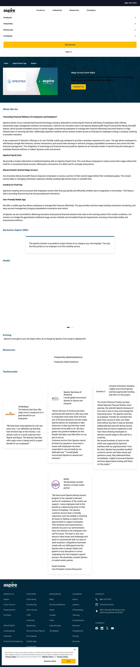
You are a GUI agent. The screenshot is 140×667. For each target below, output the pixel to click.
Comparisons (78, 620)
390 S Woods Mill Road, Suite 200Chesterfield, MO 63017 (110, 611)
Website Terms (47, 657)
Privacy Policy (11, 657)
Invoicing (30, 620)
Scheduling (31, 605)
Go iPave (7, 615)
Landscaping (9, 631)
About (75, 599)
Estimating (31, 599)
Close (68, 661)
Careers (75, 605)
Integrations (77, 631)
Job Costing (31, 610)
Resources (76, 10)
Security (76, 641)
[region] (40, 656)
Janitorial (7, 636)
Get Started (70, 45)
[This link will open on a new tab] (70, 359)
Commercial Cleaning (13, 641)
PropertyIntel (9, 610)
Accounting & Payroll (35, 631)
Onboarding (77, 610)
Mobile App (31, 641)
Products (42, 10)
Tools (51, 620)
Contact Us (78, 87)
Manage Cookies (50, 661)
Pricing (75, 636)
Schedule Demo (104, 604)
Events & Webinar (57, 605)
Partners (76, 626)
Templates (54, 631)
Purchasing (31, 636)
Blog (51, 599)
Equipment (31, 647)
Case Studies (55, 626)
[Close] (74, 649)
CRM (28, 615)
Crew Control (9, 605)
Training (75, 615)
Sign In (70, 52)
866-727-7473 (130, 3)
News (51, 610)
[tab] (68, 327)
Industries (59, 10)
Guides (52, 615)
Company (93, 10)
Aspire (6, 599)
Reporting (30, 626)
